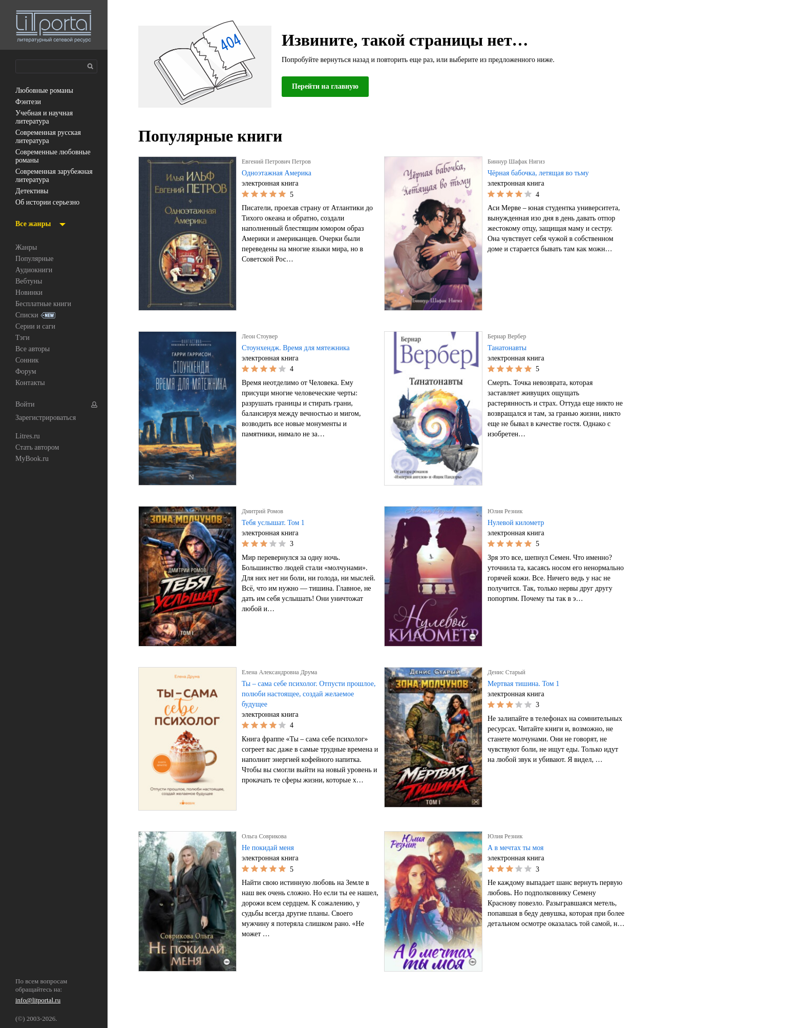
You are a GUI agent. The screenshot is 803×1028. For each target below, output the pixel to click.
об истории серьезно (51, 202)
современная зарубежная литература (55, 176)
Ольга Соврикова (266, 836)
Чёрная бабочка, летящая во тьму (545, 173)
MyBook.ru (32, 459)
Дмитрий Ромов (264, 511)
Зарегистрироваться (49, 418)
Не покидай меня (271, 848)
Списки (27, 315)
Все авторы (34, 349)
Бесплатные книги (45, 304)
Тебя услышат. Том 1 (277, 523)
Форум (26, 372)
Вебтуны (29, 281)
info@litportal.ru (38, 1001)
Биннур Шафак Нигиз (519, 161)
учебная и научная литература (47, 117)
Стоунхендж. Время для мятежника (301, 348)
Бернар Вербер (510, 336)
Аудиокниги (34, 270)
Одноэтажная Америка (280, 173)
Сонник (27, 360)
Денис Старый (509, 672)
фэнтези (29, 102)
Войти (25, 404)
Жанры (27, 248)
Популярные (36, 259)
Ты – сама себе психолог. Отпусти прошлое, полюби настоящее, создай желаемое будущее (305, 694)
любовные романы (47, 91)
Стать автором (40, 448)
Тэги (22, 338)
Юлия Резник (506, 511)
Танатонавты (509, 348)
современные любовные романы (47, 156)
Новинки (29, 293)
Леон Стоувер (262, 336)
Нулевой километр (519, 523)
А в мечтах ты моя (518, 848)
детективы (32, 191)
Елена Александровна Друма (284, 672)
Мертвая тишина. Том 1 (527, 684)
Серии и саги (37, 326)
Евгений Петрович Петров (280, 161)
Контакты (30, 383)
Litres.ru (28, 436)
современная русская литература (52, 137)
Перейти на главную (329, 87)
